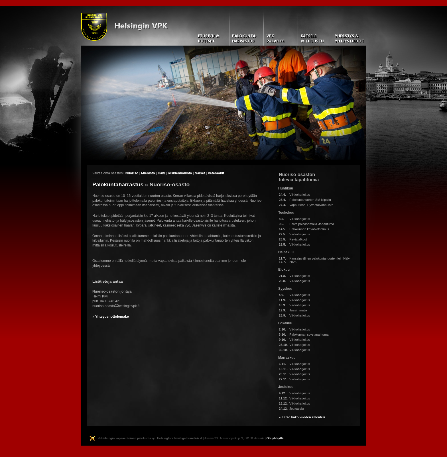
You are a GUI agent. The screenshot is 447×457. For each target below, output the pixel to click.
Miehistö (148, 173)
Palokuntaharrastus (117, 184)
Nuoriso (131, 173)
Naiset (200, 173)
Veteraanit (216, 173)
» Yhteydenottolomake (110, 317)
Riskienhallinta (180, 173)
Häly (161, 173)
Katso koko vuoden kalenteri (303, 417)
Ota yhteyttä (275, 438)
